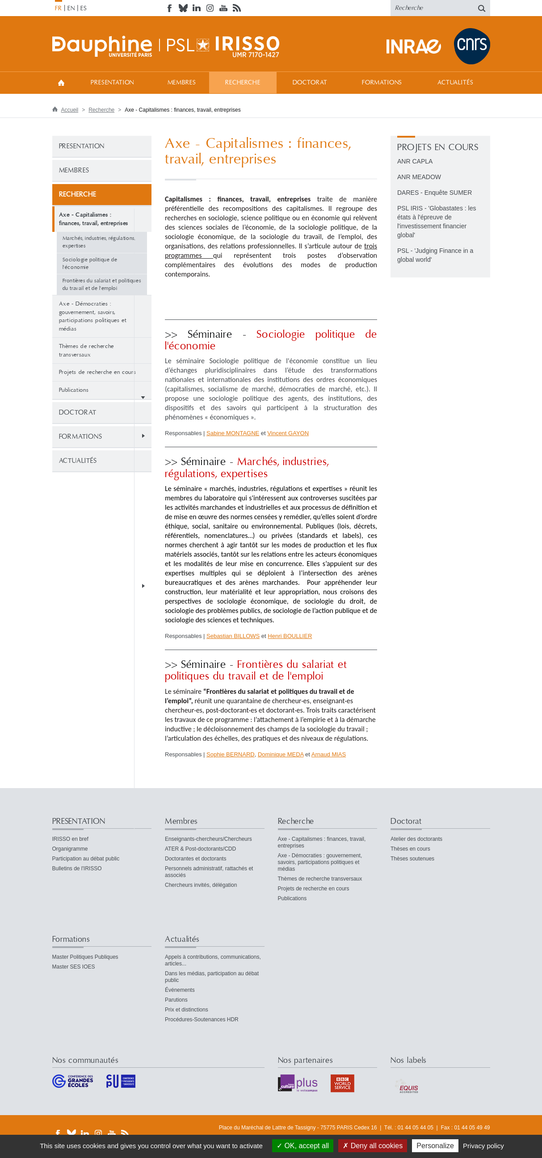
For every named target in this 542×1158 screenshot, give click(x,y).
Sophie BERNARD (230, 754)
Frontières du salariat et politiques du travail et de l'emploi (102, 284)
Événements (180, 990)
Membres (182, 83)
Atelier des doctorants (416, 839)
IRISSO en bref (70, 839)
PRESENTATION (112, 83)
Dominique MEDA (281, 754)
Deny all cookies (373, 1146)
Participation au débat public (86, 859)
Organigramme (70, 849)
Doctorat (310, 83)
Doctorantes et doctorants (195, 859)
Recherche (242, 83)
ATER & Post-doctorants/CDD (200, 849)
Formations (382, 83)
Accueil (61, 82)
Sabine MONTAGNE (232, 433)
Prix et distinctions (186, 1010)
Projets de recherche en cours (97, 372)
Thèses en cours (410, 849)
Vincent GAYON (288, 433)
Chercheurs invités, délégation (201, 885)
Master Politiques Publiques (85, 957)
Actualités (455, 83)
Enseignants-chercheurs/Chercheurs (208, 839)
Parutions (176, 1000)
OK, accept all (303, 1146)
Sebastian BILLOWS (233, 636)
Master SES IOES (73, 967)
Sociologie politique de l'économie (90, 263)
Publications (74, 390)
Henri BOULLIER (290, 636)
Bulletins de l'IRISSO (77, 868)
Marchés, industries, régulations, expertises (99, 242)
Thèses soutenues (412, 859)
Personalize (435, 1146)
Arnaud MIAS (328, 754)
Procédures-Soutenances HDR (202, 1019)
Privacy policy (483, 1146)
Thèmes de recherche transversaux (86, 350)
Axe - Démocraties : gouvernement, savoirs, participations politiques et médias (93, 316)
